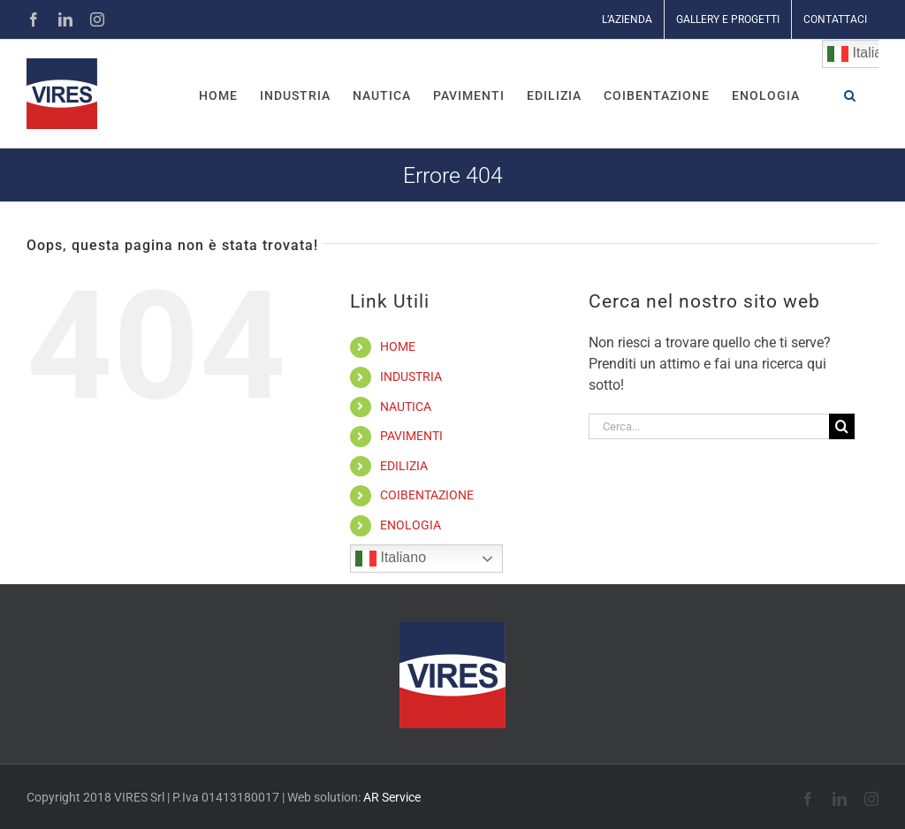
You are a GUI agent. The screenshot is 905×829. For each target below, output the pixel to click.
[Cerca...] (709, 426)
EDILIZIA (404, 466)
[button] (850, 94)
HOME (397, 346)
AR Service (392, 797)
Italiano (390, 558)
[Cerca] (842, 426)
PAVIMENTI (411, 436)
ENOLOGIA (410, 525)
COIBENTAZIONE (427, 495)
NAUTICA (405, 406)
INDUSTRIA (411, 376)
